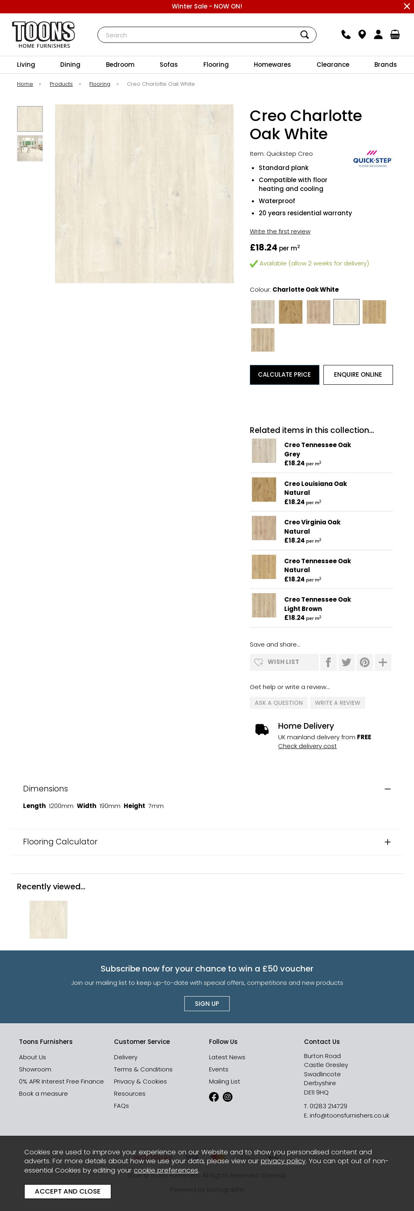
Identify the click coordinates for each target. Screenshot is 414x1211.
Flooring (216, 64)
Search (97, 26)
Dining (70, 64)
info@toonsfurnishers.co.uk (349, 1115)
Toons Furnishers (43, 34)
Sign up (207, 1003)
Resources (130, 1093)
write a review (337, 703)
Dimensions (45, 788)
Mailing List (224, 1081)
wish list (283, 661)
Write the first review (280, 231)
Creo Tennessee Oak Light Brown (317, 604)
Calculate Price (284, 374)
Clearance (333, 64)
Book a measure (43, 1093)
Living (26, 64)
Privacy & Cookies (140, 1081)
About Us (32, 1057)
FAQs (121, 1105)
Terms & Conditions (143, 1069)
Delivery (125, 1057)
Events (218, 1069)
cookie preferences (166, 1170)
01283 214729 (328, 1106)
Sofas (169, 64)
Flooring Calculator (60, 841)
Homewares (272, 64)
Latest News (227, 1057)
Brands (385, 64)
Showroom (35, 1069)
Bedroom (120, 64)
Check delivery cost (307, 746)
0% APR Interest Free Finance (61, 1081)
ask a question (279, 703)
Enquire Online (358, 374)
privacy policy (283, 1161)
